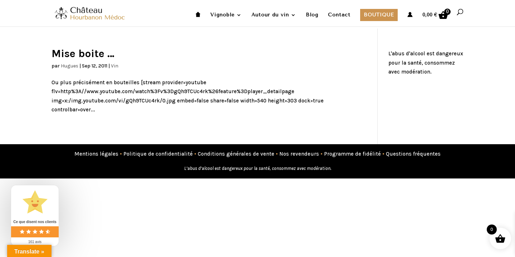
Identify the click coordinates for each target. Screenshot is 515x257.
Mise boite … (83, 53)
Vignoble (222, 15)
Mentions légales (96, 154)
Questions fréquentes (413, 154)
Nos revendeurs (299, 154)
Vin (114, 66)
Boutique (379, 15)
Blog (312, 15)
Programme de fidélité (352, 154)
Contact (339, 15)
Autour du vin (270, 15)
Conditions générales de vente (236, 154)
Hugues (69, 66)
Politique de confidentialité (158, 154)
